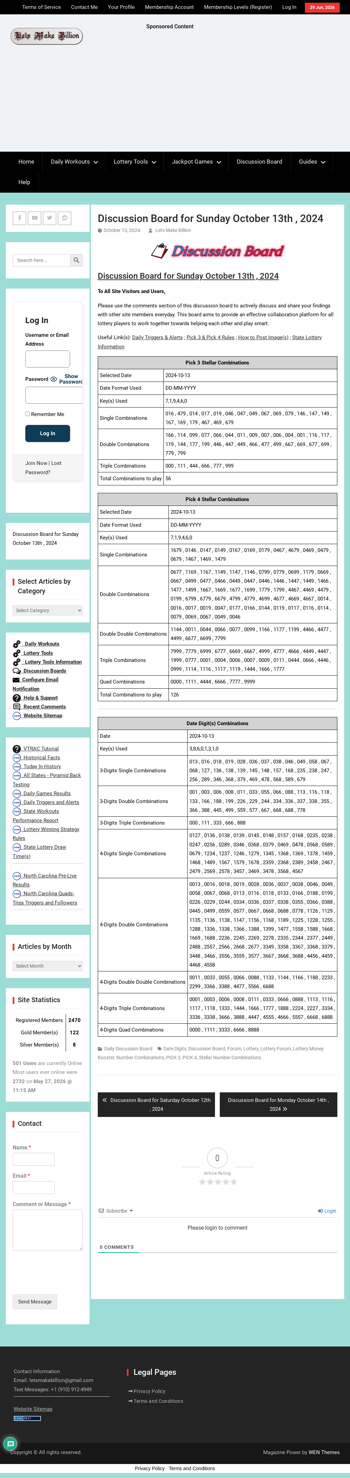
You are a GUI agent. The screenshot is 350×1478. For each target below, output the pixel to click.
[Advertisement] (248, 92)
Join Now (36, 463)
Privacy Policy (149, 1391)
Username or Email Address (47, 339)
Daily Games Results (42, 793)
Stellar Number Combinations (230, 1057)
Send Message (35, 1302)
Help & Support (35, 698)
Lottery (250, 1048)
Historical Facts (36, 758)
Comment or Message (42, 1204)
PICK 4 (190, 1057)
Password (36, 379)
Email (21, 1176)
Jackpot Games (192, 161)
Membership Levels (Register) (238, 7)
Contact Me (84, 7)
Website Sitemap (37, 716)
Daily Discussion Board (128, 1048)
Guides (308, 161)
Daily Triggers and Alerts (46, 802)
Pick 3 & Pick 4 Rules (210, 337)
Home (26, 161)
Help (24, 182)
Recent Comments (39, 707)
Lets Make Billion (173, 230)
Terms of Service (41, 7)
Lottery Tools (131, 161)
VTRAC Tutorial (36, 749)
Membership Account (169, 7)
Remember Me (44, 414)
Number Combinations (140, 1057)
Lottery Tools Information (47, 662)
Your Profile (121, 7)
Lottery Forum (275, 1048)
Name (22, 1147)
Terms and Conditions (158, 1401)
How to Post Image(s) (263, 337)
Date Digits (174, 1048)
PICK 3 (173, 1057)
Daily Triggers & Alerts (157, 337)
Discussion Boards (39, 671)
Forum (234, 1048)
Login (327, 1211)
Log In (289, 7)
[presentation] (65, 1283)
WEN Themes (324, 1452)
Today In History (37, 766)
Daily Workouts (70, 161)
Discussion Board (259, 161)
